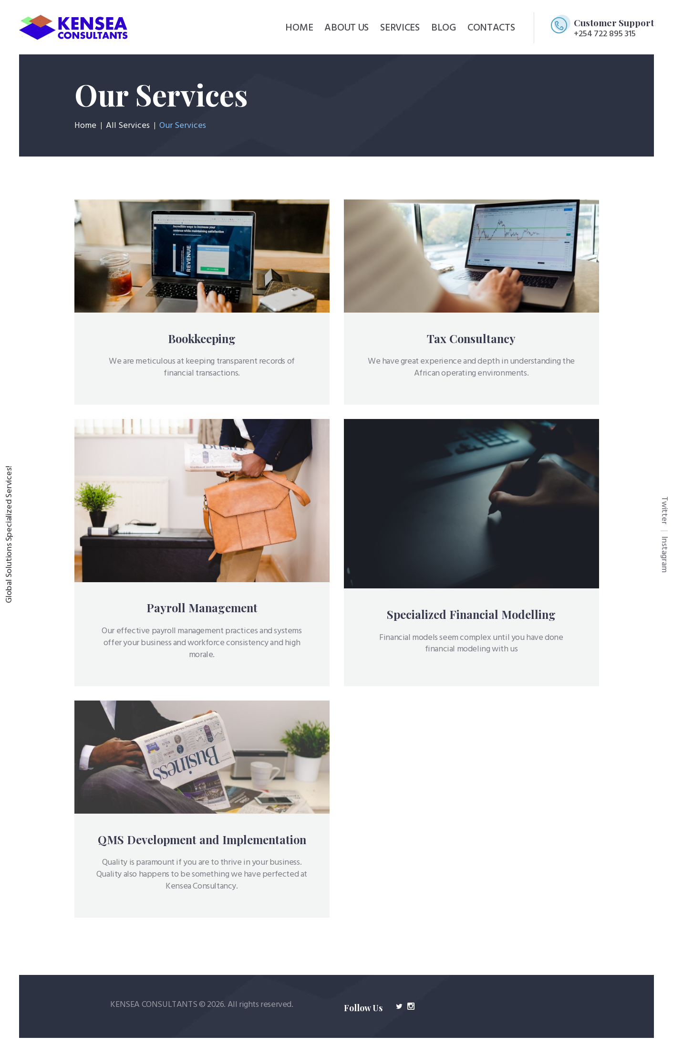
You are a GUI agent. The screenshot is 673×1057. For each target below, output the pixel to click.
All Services (128, 126)
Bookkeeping (202, 338)
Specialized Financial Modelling (471, 614)
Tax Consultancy (471, 338)
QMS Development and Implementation (202, 840)
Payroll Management (202, 608)
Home (85, 126)
